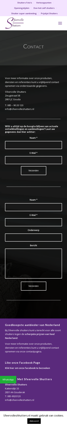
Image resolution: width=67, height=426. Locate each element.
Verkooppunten (43, 2)
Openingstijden (21, 8)
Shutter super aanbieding (24, 13)
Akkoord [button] (34, 421)
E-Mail (34, 152)
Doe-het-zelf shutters (44, 8)
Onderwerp (33, 230)
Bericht (33, 245)
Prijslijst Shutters (49, 13)
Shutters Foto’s (24, 2)
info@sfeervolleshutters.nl (19, 400)
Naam (34, 137)
